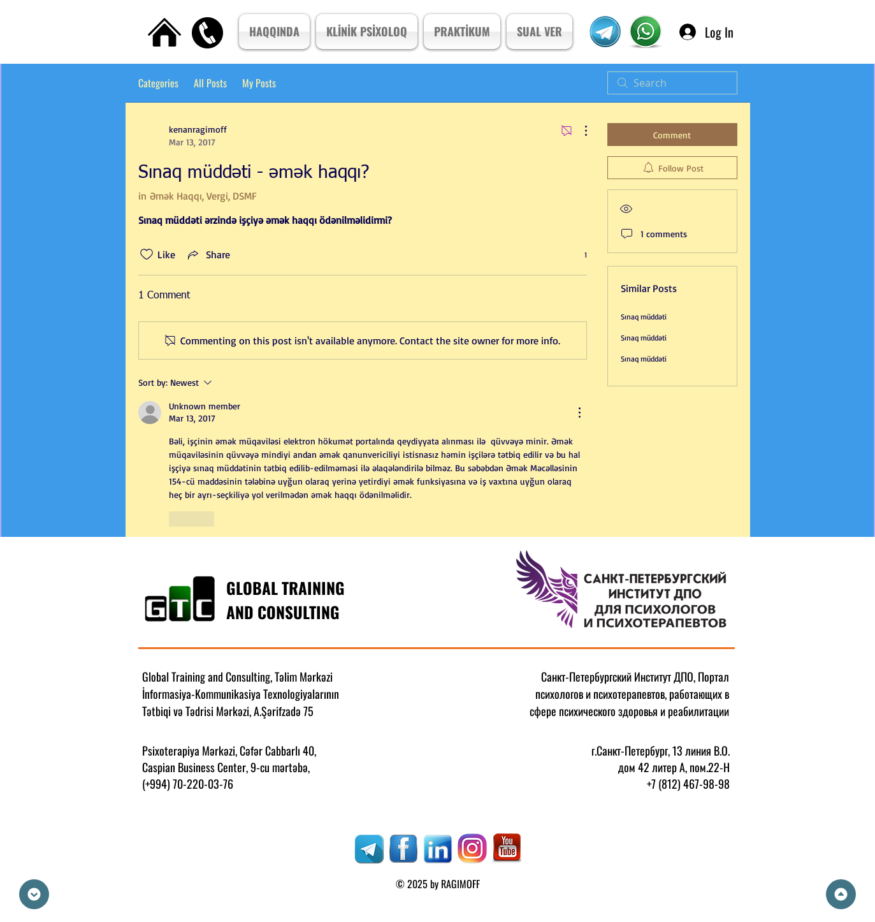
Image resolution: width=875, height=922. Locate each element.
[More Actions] (579, 130)
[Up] (841, 894)
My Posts (259, 83)
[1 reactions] (578, 254)
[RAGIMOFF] (369, 848)
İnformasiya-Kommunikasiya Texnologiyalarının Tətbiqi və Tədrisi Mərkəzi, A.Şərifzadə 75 (240, 702)
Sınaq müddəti (644, 316)
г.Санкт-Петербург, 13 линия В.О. (660, 750)
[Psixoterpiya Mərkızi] (646, 32)
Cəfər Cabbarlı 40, (278, 750)
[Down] (34, 894)
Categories (158, 83)
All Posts (210, 83)
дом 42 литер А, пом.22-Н (674, 767)
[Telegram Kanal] (605, 31)
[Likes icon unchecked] (146, 254)
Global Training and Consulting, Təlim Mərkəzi (237, 676)
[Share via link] (207, 254)
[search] (672, 82)
